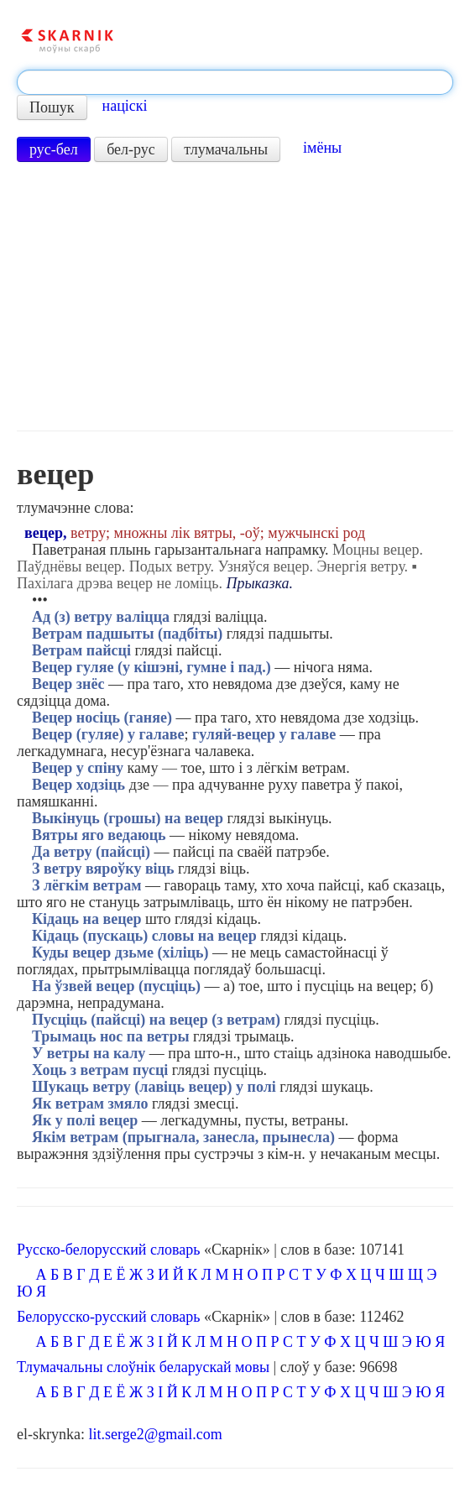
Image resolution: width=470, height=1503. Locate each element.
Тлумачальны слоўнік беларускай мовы (143, 1367)
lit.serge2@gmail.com (155, 1434)
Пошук (52, 107)
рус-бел (53, 149)
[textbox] (235, 82)
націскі (125, 105)
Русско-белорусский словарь (108, 1249)
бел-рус (131, 149)
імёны (322, 147)
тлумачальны (226, 149)
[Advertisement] (235, 296)
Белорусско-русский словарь (109, 1316)
